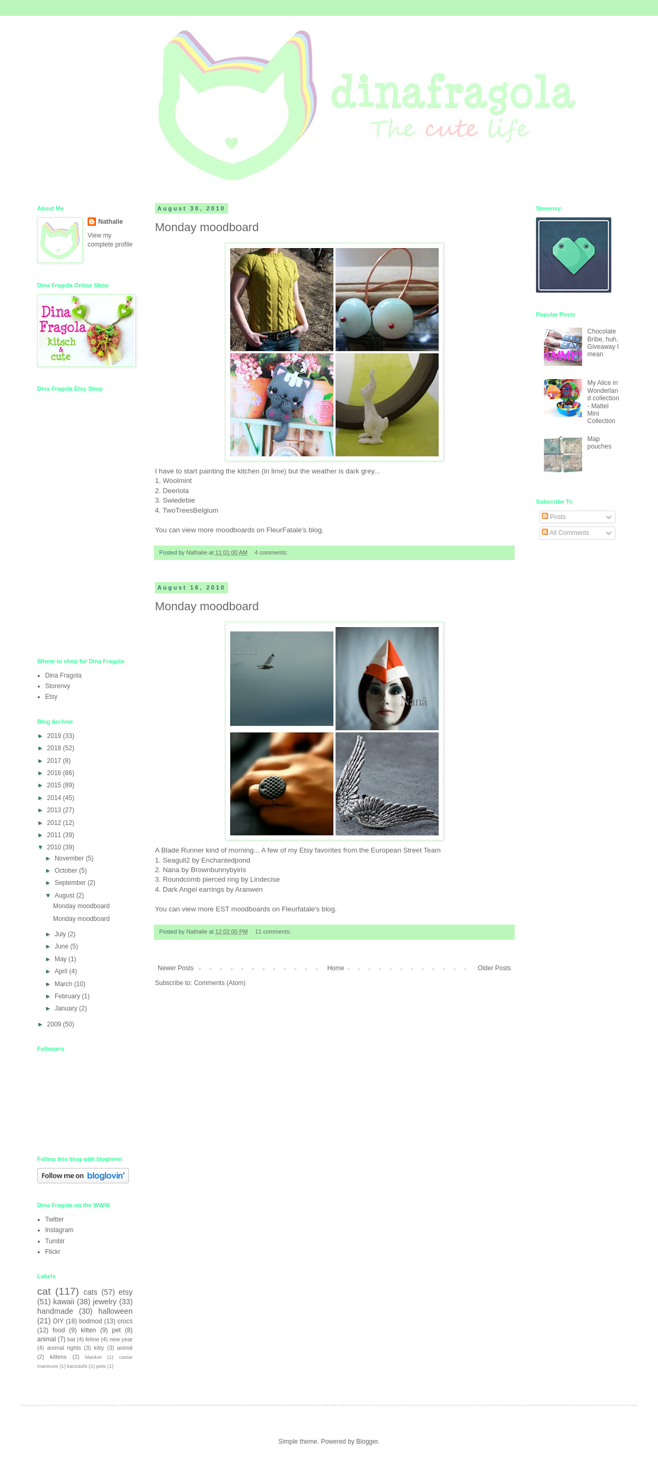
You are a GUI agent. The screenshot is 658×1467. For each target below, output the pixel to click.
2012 (55, 823)
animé (125, 1348)
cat (44, 1291)
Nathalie (110, 221)
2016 (55, 773)
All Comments (565, 533)
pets (101, 1366)
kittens (58, 1357)
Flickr (52, 1251)
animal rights (64, 1348)
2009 (55, 1024)
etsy (126, 1292)
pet (116, 1330)
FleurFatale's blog (294, 530)
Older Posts (494, 968)
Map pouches (599, 442)
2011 (55, 835)
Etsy (51, 696)
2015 (55, 785)
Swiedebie (179, 500)
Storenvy (57, 686)
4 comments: (272, 552)
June (62, 946)
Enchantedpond (225, 860)
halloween (115, 1311)
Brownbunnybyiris (218, 870)
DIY (58, 1321)
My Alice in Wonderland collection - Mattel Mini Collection (603, 402)
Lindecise (265, 879)
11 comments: (274, 931)
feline (92, 1339)
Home (335, 968)
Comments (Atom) (219, 983)
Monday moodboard (207, 227)
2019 (55, 736)
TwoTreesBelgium (190, 510)
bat (71, 1339)
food (59, 1330)
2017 (55, 761)
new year (121, 1339)
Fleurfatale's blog (308, 909)
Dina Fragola (63, 675)
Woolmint (177, 481)
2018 (55, 748)
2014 (55, 798)
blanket (93, 1357)
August (65, 895)
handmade (55, 1311)
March (64, 984)
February (68, 996)
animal (46, 1339)
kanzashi (77, 1366)
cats (90, 1292)
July (61, 934)
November (70, 858)
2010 (55, 847)
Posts (554, 517)
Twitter (54, 1219)
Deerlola (176, 491)
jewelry (105, 1301)
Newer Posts (176, 968)
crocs (125, 1321)
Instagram (59, 1230)
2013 (55, 810)
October (67, 870)
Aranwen (249, 889)
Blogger (367, 1441)
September (71, 882)
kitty (99, 1348)
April (62, 971)
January (67, 1008)
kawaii (63, 1301)
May (61, 959)
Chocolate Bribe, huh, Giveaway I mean (603, 343)
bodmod (90, 1321)
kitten (88, 1330)
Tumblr (55, 1241)
